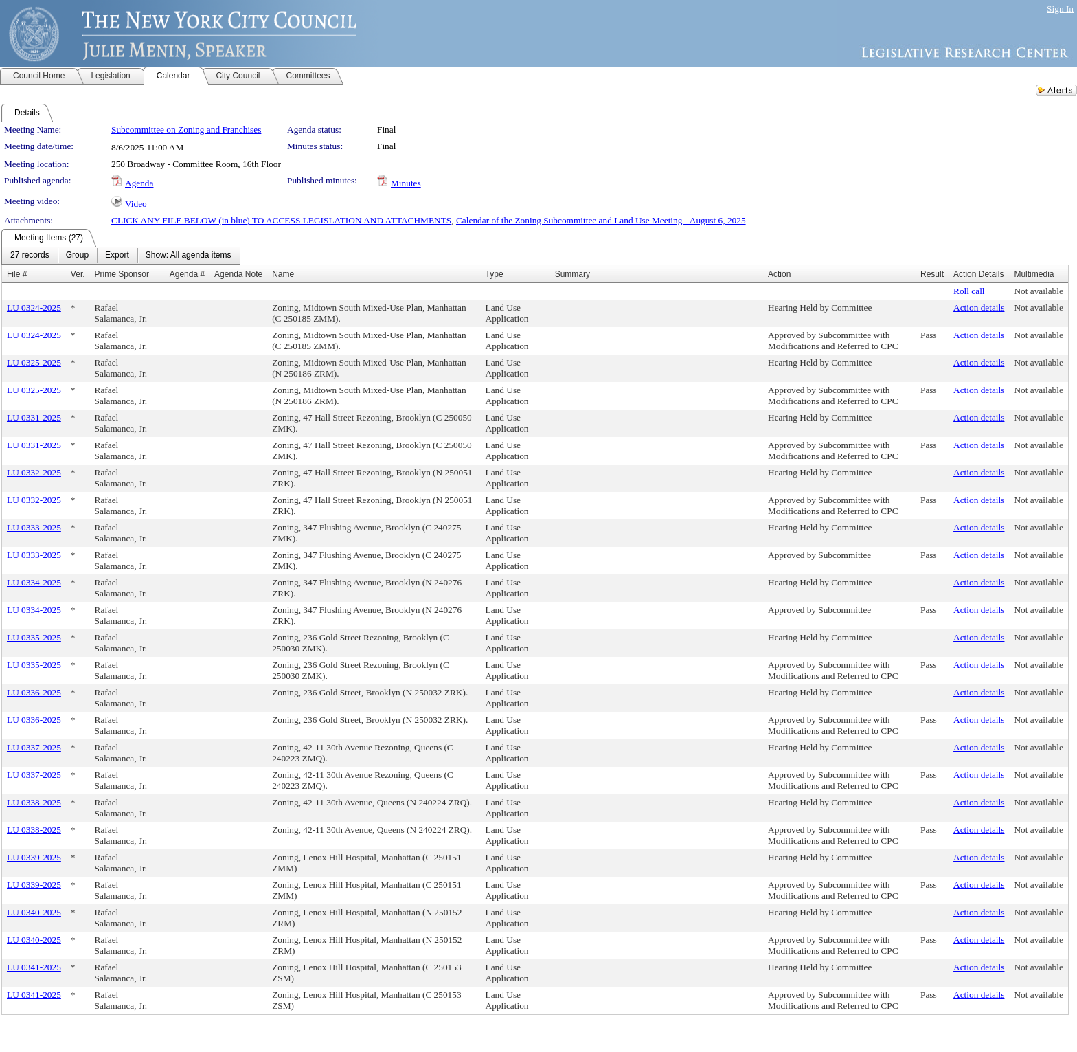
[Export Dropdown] (117, 255)
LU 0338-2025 (34, 802)
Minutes (406, 183)
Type (494, 274)
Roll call (969, 291)
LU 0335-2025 (34, 637)
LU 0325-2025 (34, 362)
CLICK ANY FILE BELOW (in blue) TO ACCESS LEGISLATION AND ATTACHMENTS (281, 220)
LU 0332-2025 (34, 472)
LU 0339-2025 (34, 857)
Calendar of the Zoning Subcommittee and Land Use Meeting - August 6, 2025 (601, 220)
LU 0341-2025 (34, 967)
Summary (572, 274)
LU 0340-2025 (34, 912)
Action (779, 274)
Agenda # (187, 274)
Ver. (78, 274)
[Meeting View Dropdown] (188, 255)
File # (17, 274)
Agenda (139, 183)
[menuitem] (30, 255)
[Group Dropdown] (77, 255)
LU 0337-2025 (34, 747)
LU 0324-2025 (34, 307)
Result (932, 274)
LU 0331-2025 (34, 417)
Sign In (1060, 8)
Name (283, 274)
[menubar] (120, 256)
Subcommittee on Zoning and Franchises (186, 129)
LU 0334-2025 (34, 582)
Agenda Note (238, 274)
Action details (978, 307)
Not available (1038, 291)
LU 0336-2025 (34, 692)
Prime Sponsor (122, 274)
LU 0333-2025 (34, 527)
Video (136, 204)
